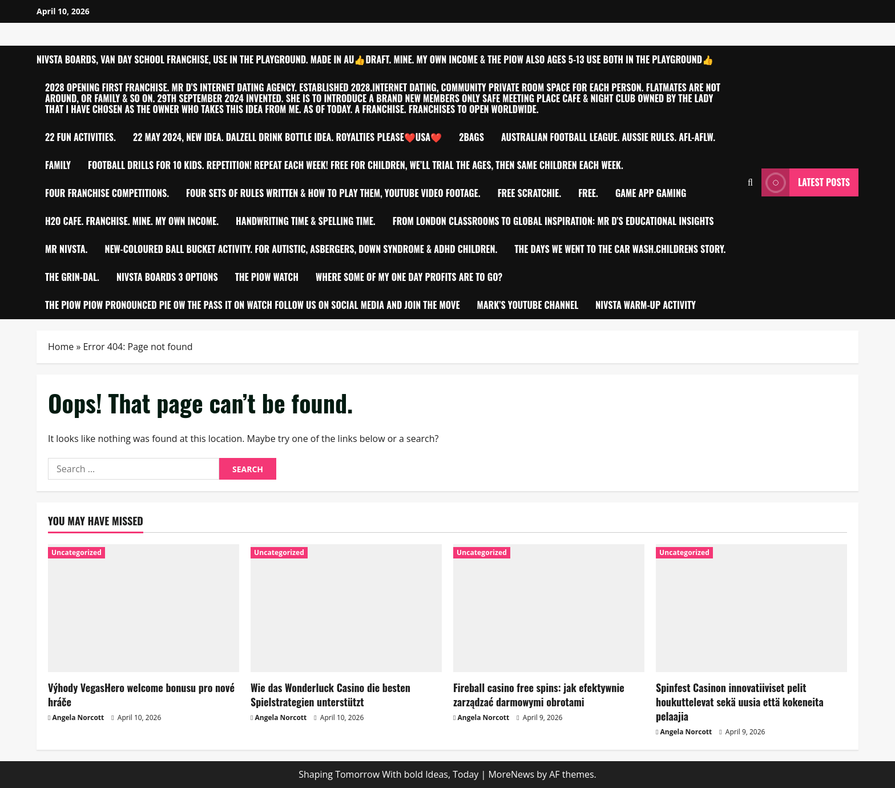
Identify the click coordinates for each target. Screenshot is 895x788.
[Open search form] (750, 182)
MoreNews (511, 774)
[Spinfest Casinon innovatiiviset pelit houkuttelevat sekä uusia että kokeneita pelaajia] (751, 608)
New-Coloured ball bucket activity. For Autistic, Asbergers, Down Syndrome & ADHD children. (300, 249)
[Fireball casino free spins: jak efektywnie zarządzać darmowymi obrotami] (548, 608)
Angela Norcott (78, 717)
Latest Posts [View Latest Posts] (805, 182)
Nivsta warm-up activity (645, 305)
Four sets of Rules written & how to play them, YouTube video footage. (333, 193)
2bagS (471, 137)
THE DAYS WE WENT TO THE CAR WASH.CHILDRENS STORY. (619, 249)
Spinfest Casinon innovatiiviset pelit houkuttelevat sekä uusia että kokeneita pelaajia (740, 701)
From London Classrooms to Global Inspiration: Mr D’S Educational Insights (553, 221)
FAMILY (58, 165)
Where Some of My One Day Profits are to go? (409, 277)
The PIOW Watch (267, 277)
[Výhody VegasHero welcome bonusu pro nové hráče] (143, 608)
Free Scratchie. (530, 193)
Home (61, 346)
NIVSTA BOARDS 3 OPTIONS (167, 277)
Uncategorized (76, 552)
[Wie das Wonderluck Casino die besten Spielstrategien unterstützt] (346, 608)
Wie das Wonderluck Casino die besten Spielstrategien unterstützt (330, 694)
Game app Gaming (650, 193)
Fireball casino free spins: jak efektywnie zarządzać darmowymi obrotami (538, 694)
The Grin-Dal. (72, 277)
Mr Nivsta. (66, 249)
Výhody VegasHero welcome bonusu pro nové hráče (141, 694)
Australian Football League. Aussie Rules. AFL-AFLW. (608, 137)
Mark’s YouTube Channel (528, 305)
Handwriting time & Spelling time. (306, 221)
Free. (588, 193)
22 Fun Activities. (80, 137)
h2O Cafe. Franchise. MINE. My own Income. (132, 221)
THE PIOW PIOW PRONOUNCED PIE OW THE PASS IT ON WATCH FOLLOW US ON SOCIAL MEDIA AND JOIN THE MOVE (252, 305)
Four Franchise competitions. (107, 193)
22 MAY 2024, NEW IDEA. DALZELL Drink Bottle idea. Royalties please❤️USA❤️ (287, 137)
